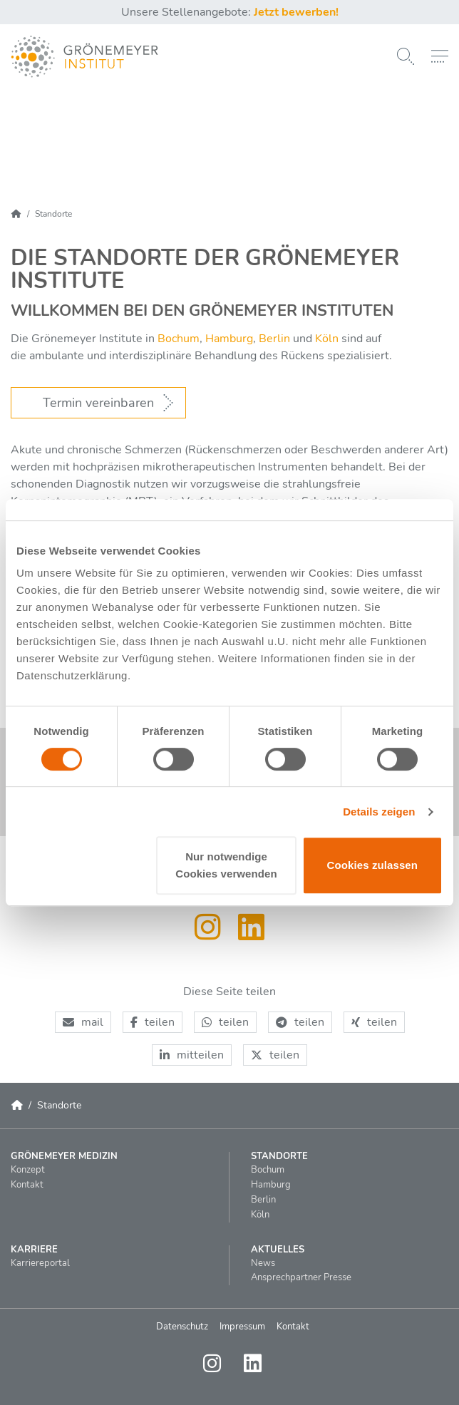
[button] (83, 1022)
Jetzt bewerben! (296, 12)
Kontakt (293, 1326)
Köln (327, 338)
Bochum (179, 338)
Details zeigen (379, 812)
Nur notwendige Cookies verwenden (226, 865)
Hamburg (229, 338)
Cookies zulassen (372, 865)
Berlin (273, 338)
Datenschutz (182, 1326)
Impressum (242, 1326)
